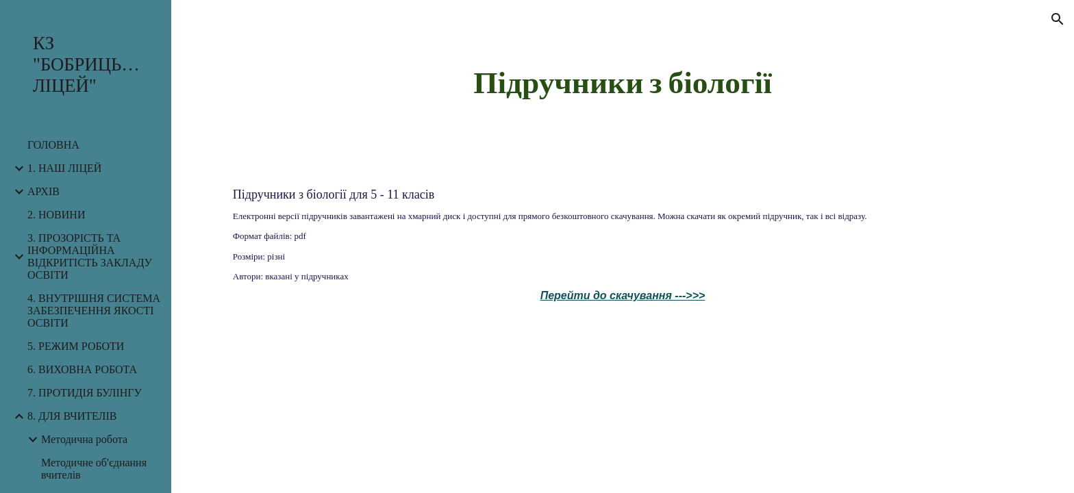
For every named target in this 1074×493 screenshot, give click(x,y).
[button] (1057, 19)
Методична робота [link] (84, 439)
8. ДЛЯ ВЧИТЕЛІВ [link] (71, 416)
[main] (622, 82)
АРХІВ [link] (43, 191)
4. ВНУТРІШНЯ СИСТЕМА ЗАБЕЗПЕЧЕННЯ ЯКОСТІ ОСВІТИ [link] (93, 310)
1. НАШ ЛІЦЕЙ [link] (64, 168)
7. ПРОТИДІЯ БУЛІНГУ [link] (84, 393)
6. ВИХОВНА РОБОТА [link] (82, 369)
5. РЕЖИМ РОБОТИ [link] (75, 346)
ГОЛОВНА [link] (53, 145)
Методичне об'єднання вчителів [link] (94, 469)
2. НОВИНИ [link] (56, 214)
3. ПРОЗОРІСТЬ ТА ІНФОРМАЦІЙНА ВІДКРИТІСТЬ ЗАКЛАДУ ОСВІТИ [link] (89, 256)
